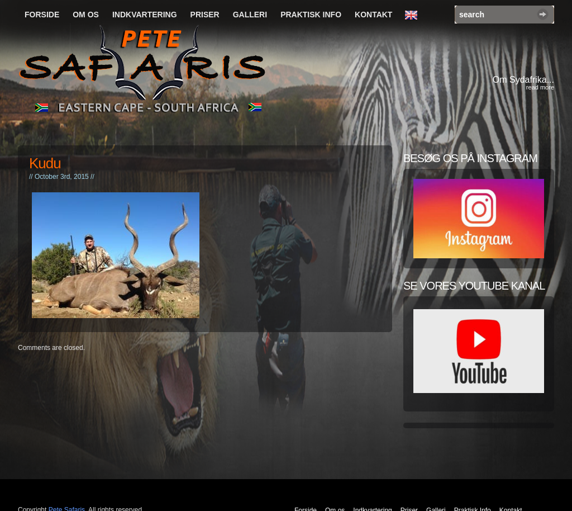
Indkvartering (144, 14)
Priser (205, 14)
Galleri (250, 14)
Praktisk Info (310, 14)
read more (540, 87)
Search (543, 14)
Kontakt (373, 14)
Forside (42, 14)
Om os (86, 14)
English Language (413, 15)
